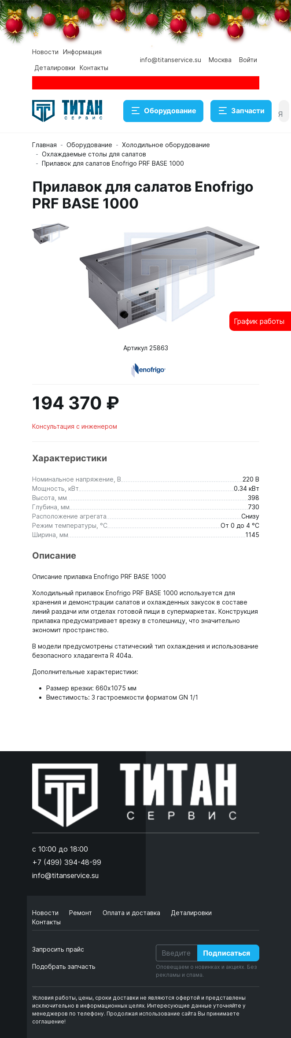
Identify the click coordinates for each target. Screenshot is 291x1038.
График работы (259, 321)
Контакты (94, 67)
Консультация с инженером (74, 426)
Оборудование (163, 111)
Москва (220, 59)
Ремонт (81, 912)
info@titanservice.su (170, 59)
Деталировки (54, 67)
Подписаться (226, 953)
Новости (45, 52)
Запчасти (241, 111)
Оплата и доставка (132, 912)
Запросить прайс (58, 949)
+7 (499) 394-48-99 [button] (66, 862)
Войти (248, 59)
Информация (82, 52)
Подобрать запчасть (64, 966)
